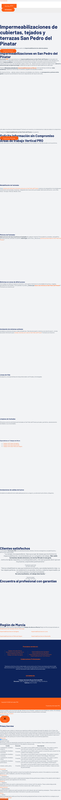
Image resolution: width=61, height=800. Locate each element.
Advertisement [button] (4, 787)
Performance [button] (3, 775)
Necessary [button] (3, 738)
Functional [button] (3, 769)
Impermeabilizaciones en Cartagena (9, 631)
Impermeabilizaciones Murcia (15, 653)
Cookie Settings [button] (4, 713)
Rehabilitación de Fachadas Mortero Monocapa (12, 628)
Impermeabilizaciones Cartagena (40, 651)
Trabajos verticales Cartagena (15, 655)
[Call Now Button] (4, 799)
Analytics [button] (2, 781)
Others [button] (1, 793)
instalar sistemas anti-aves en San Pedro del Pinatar (28, 332)
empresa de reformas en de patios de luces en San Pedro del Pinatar (20, 188)
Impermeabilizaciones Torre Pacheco (40, 656)
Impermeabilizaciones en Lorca (39, 631)
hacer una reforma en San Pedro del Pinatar (47, 285)
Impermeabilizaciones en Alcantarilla (40, 636)
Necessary (4, 739)
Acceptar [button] (11, 713)
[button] (8, 51)
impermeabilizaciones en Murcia (27, 68)
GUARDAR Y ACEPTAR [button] (6, 797)
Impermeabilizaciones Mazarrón (40, 653)
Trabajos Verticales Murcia (15, 650)
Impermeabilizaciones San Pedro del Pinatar (40, 654)
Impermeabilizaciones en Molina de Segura (11, 636)
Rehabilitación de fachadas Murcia (15, 652)
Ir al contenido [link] (3, 1)
